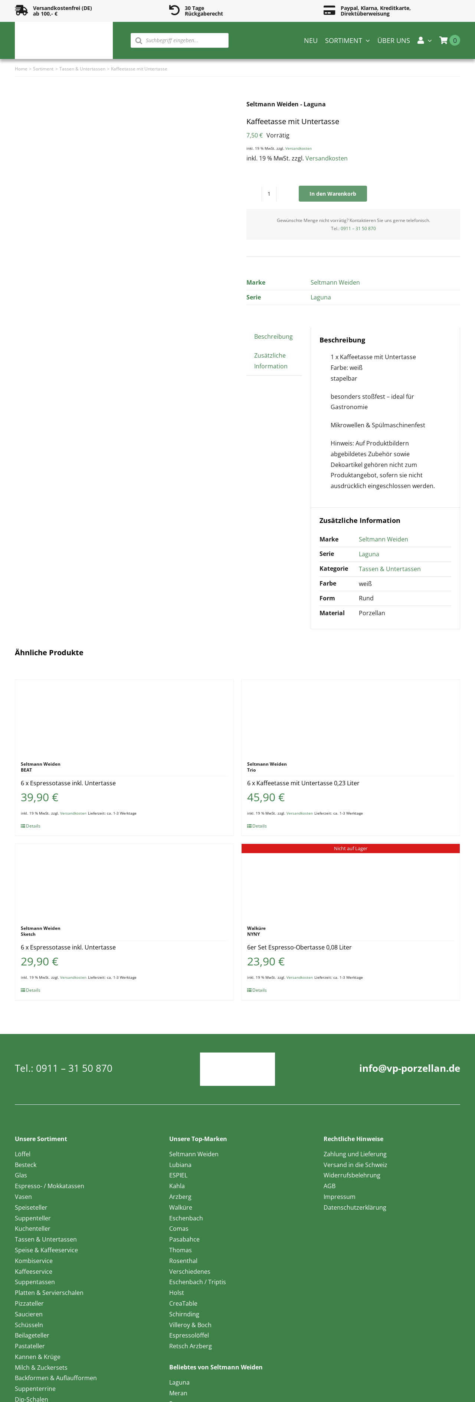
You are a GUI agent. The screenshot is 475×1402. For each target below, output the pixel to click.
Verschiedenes (189, 1271)
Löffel (22, 1154)
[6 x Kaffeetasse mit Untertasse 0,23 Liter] (351, 717)
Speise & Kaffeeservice (46, 1250)
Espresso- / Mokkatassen (49, 1186)
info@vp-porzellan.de (409, 1068)
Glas (21, 1175)
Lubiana (180, 1165)
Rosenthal (183, 1261)
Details (33, 826)
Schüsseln (29, 1325)
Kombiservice (34, 1261)
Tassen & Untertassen (390, 569)
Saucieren (29, 1314)
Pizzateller (29, 1303)
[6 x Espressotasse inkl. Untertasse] (124, 717)
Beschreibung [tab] (273, 336)
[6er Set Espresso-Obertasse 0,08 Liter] (351, 881)
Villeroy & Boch (190, 1325)
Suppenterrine (35, 1389)
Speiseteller (31, 1207)
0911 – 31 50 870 (358, 228)
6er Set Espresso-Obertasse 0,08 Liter (299, 947)
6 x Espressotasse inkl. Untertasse (68, 783)
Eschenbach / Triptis (197, 1282)
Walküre (180, 1207)
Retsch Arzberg (190, 1346)
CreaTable (183, 1303)
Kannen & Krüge (37, 1357)
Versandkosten (298, 148)
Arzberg (180, 1197)
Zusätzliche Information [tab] (271, 360)
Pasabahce (184, 1239)
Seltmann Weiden (335, 282)
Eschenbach (186, 1218)
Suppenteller (33, 1218)
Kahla (177, 1186)
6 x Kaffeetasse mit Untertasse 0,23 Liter (303, 783)
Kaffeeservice (33, 1271)
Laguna (321, 297)
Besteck (25, 1165)
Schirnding (184, 1314)
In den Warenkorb (332, 193)
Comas (179, 1228)
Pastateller (30, 1346)
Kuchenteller (32, 1228)
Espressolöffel (189, 1335)
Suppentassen (35, 1282)
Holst (176, 1293)
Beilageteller (32, 1335)
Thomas (180, 1250)
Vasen (23, 1197)
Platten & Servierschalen (49, 1293)
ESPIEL (178, 1175)
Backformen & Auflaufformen (56, 1378)
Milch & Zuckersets (41, 1367)
